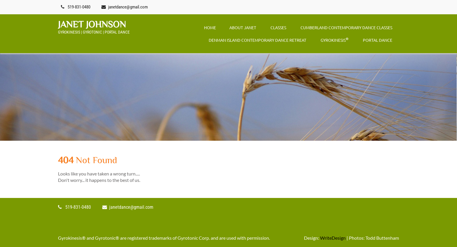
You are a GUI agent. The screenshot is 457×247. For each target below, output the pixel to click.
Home (210, 27)
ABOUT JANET (242, 27)
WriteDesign (333, 238)
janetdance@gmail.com (128, 7)
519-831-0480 (79, 7)
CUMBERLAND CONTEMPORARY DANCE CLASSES (346, 27)
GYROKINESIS (335, 39)
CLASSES (278, 27)
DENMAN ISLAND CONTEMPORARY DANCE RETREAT (257, 40)
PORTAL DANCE (377, 40)
